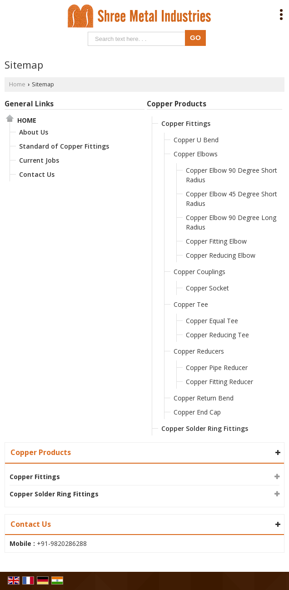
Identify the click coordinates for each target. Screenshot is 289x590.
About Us (33, 132)
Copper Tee (191, 304)
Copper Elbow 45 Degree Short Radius (231, 199)
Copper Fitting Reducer (219, 381)
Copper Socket (207, 288)
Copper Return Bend (204, 398)
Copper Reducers (199, 351)
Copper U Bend (196, 139)
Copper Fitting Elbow (216, 241)
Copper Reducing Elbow (220, 255)
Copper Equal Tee (212, 320)
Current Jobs (39, 160)
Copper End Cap (197, 412)
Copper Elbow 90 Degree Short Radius (231, 175)
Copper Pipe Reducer (217, 367)
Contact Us (37, 174)
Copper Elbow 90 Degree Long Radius (231, 222)
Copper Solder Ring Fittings (204, 428)
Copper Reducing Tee (217, 334)
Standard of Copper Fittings (64, 146)
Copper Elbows (196, 154)
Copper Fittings (185, 123)
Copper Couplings (199, 271)
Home (17, 84)
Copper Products (176, 104)
